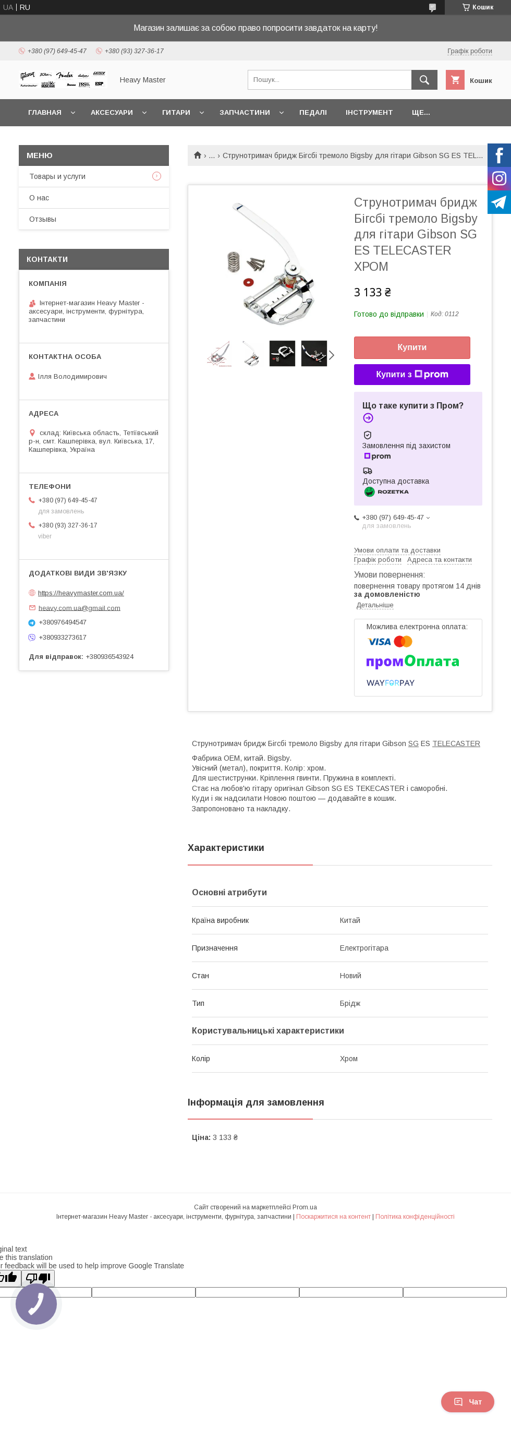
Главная (45, 112)
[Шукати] (424, 80)
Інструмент (369, 112)
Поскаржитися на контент (333, 1216)
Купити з (412, 374)
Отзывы (42, 219)
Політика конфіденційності (415, 1216)
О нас (39, 198)
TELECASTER (456, 743)
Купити (412, 347)
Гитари (176, 112)
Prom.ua (305, 1207)
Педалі (313, 112)
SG (413, 743)
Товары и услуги (57, 176)
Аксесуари (112, 112)
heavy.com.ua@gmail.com (79, 607)
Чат (468, 1402)
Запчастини (245, 112)
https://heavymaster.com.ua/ (81, 593)
